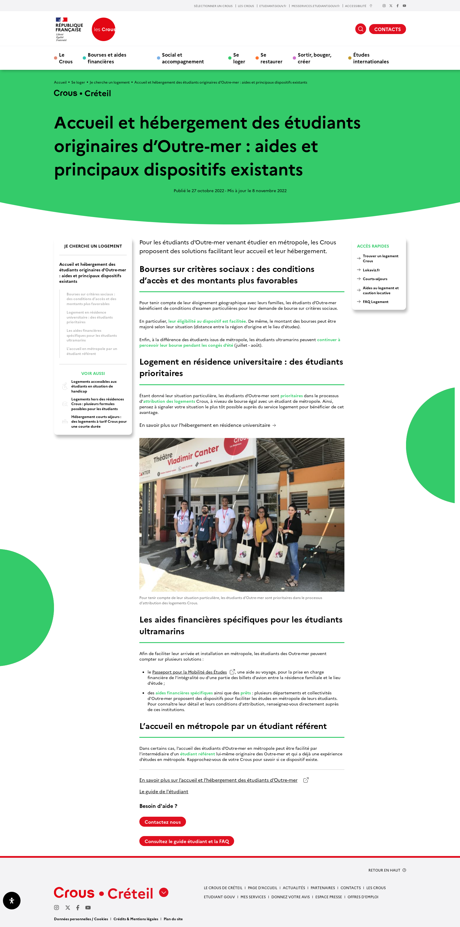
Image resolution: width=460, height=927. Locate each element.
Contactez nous (163, 821)
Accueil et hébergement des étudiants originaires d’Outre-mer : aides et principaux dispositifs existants (92, 272)
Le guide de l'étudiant (163, 791)
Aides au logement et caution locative (381, 290)
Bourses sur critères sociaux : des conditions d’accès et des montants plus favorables (91, 298)
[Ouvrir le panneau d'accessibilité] (12, 900)
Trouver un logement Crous (380, 258)
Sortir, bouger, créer (314, 58)
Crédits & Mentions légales (136, 918)
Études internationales (371, 58)
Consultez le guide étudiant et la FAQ (187, 841)
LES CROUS (246, 5)
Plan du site (173, 918)
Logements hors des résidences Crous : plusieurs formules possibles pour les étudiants (91, 404)
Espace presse (328, 896)
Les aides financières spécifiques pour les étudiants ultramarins (92, 335)
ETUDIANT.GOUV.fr (272, 5)
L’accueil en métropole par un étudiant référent (92, 351)
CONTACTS (387, 29)
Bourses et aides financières (107, 58)
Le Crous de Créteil (223, 887)
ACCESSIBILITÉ (359, 5)
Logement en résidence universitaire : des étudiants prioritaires (90, 316)
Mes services (253, 896)
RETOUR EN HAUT (384, 870)
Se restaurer (272, 58)
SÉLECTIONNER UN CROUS (213, 5)
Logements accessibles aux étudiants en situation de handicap (88, 386)
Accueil (60, 81)
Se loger (239, 58)
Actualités (294, 887)
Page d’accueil (262, 887)
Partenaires (323, 887)
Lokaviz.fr (371, 269)
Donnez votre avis (290, 896)
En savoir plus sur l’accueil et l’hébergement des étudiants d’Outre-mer (218, 780)
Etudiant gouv (219, 896)
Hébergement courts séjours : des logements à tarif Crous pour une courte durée (93, 421)
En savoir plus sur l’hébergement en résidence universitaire (204, 425)
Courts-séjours (375, 278)
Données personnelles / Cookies (81, 918)
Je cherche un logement (110, 81)
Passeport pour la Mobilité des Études (189, 672)
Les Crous (376, 887)
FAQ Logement (375, 301)
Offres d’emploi (363, 896)
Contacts (351, 887)
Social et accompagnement (183, 58)
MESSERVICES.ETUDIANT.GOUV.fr (316, 5)
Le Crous (66, 58)
